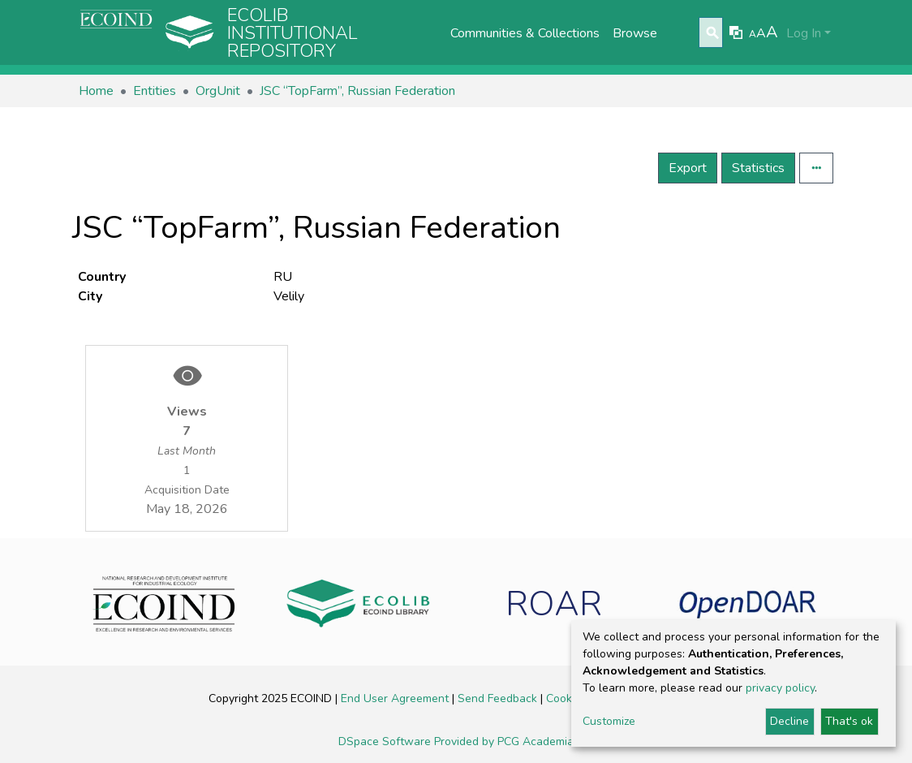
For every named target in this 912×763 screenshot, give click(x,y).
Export (688, 168)
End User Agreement (396, 698)
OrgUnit (218, 91)
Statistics (758, 168)
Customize (609, 721)
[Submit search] (713, 33)
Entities (154, 91)
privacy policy (780, 688)
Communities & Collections (525, 33)
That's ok (849, 721)
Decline (789, 721)
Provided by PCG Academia (504, 741)
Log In (803, 33)
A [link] (752, 34)
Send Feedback (499, 698)
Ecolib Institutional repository (292, 33)
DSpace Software (386, 741)
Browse (635, 33)
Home (96, 91)
